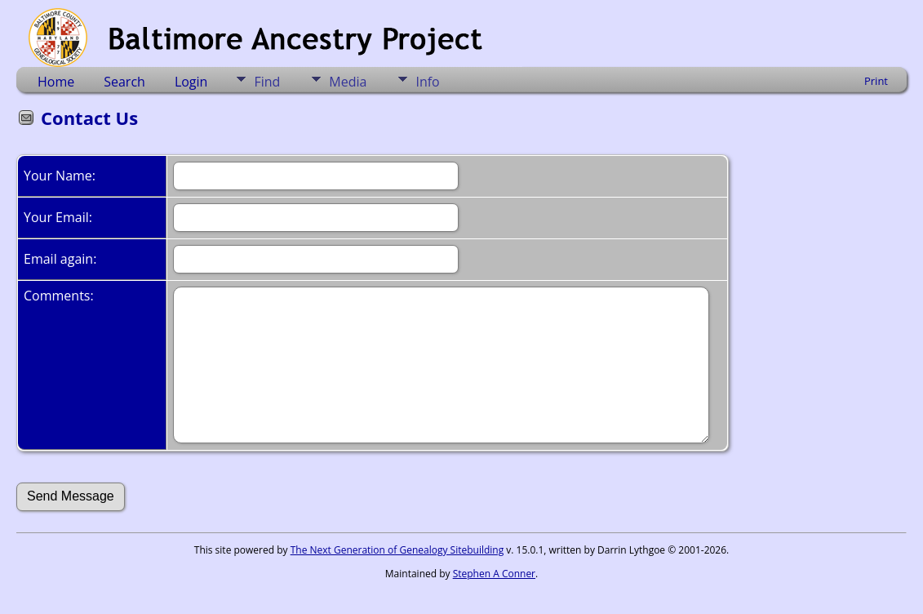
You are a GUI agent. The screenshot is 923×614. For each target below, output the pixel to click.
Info (427, 82)
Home (56, 82)
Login (191, 82)
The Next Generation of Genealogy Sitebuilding (397, 550)
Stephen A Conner (494, 574)
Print (876, 80)
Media (347, 82)
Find (267, 82)
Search (124, 82)
